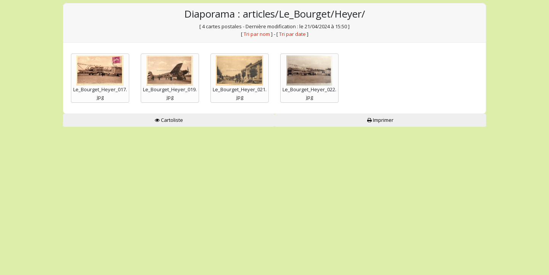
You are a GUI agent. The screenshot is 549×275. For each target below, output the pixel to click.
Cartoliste (169, 119)
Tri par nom (257, 34)
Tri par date (292, 34)
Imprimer (380, 119)
